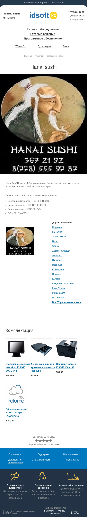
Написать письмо (11, 14)
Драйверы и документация (15, 461)
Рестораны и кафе (54, 56)
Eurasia (56, 279)
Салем (55, 246)
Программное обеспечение (43, 38)
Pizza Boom (58, 297)
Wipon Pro (20, 46)
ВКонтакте (49, 511)
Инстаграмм (55, 513)
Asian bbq (57, 255)
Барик (55, 241)
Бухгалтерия (44, 46)
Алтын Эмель (59, 236)
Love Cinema (58, 288)
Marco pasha (58, 293)
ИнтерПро (75, 513)
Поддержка (43, 454)
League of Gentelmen (63, 283)
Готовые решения (42, 33)
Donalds (56, 274)
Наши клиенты (71, 454)
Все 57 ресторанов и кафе (66, 302)
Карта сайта (72, 460)
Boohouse (57, 265)
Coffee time (58, 269)
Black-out (57, 260)
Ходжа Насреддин (61, 251)
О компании (14, 454)
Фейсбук (62, 511)
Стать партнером (41, 460)
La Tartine (57, 232)
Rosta (66, 46)
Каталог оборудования (43, 29)
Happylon (57, 227)
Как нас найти (9, 18)
